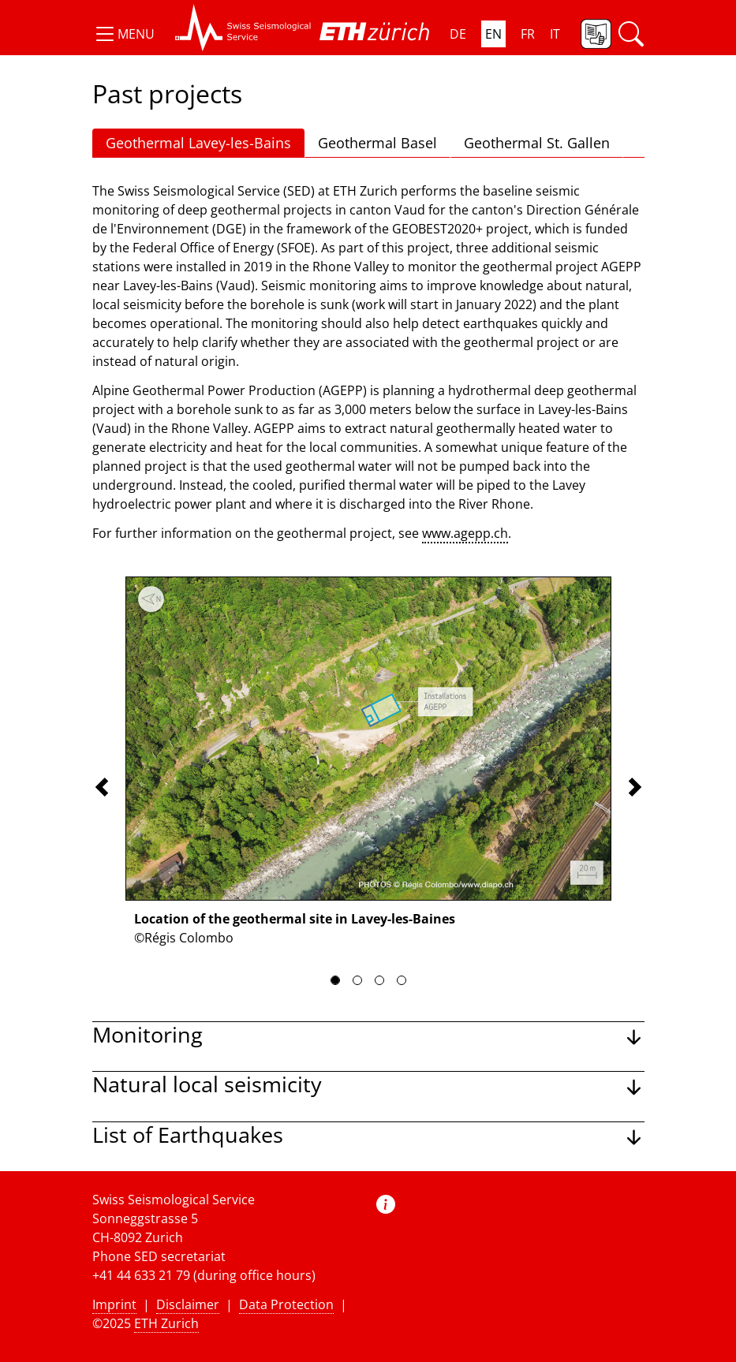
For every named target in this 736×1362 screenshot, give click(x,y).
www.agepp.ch (465, 533)
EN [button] (493, 34)
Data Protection (286, 1304)
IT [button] (555, 34)
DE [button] (458, 34)
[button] (123, 34)
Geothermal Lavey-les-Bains (198, 142)
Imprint (114, 1304)
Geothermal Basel (377, 142)
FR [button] (528, 34)
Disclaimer (187, 1304)
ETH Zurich (166, 1323)
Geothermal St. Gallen (537, 142)
